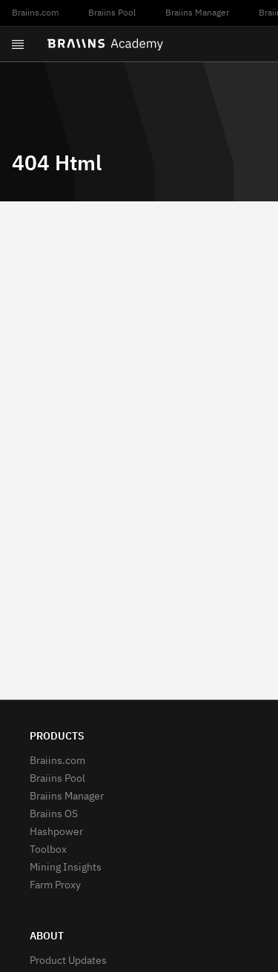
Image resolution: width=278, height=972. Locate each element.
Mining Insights (66, 867)
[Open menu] (18, 44)
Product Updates (68, 961)
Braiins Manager (197, 13)
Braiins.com (35, 13)
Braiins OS (54, 814)
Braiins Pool (112, 13)
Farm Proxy (55, 885)
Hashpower (56, 832)
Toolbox (48, 850)
